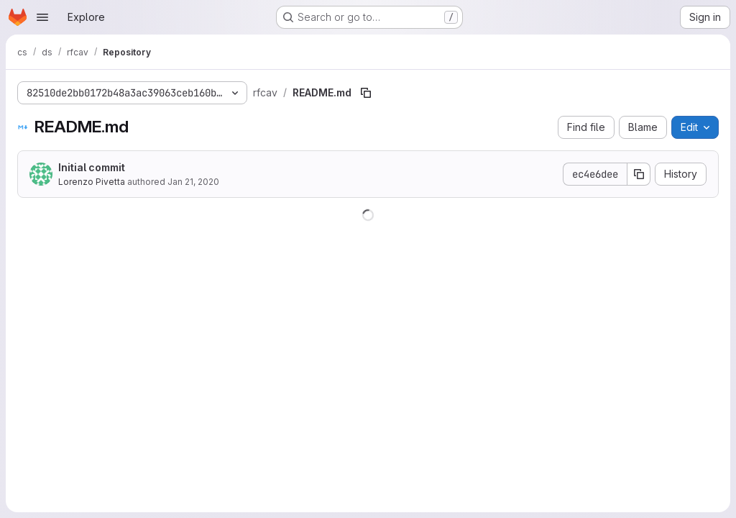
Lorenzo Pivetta (91, 181)
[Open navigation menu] (42, 17)
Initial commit (91, 167)
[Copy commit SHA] (638, 174)
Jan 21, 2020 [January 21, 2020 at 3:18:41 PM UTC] (193, 181)
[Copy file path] (365, 92)
